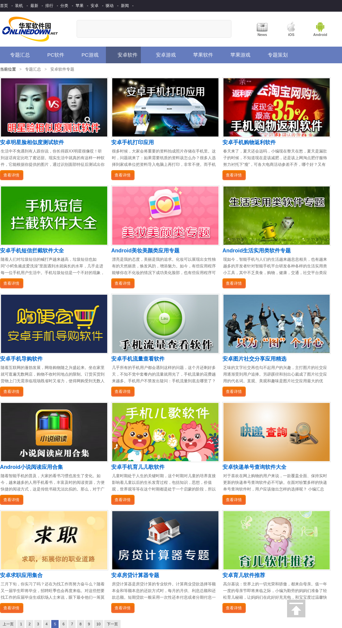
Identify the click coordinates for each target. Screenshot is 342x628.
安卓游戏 (162, 55)
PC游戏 (85, 55)
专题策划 (273, 55)
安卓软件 (123, 55)
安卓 (95, 5)
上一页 (8, 624)
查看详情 (11, 175)
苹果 (80, 5)
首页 (4, 5)
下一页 (112, 624)
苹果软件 (199, 55)
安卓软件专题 (62, 69)
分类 (64, 5)
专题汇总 (16, 55)
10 (99, 624)
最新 (34, 5)
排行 (49, 5)
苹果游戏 (236, 55)
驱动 (110, 5)
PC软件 (51, 55)
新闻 (125, 5)
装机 (19, 5)
